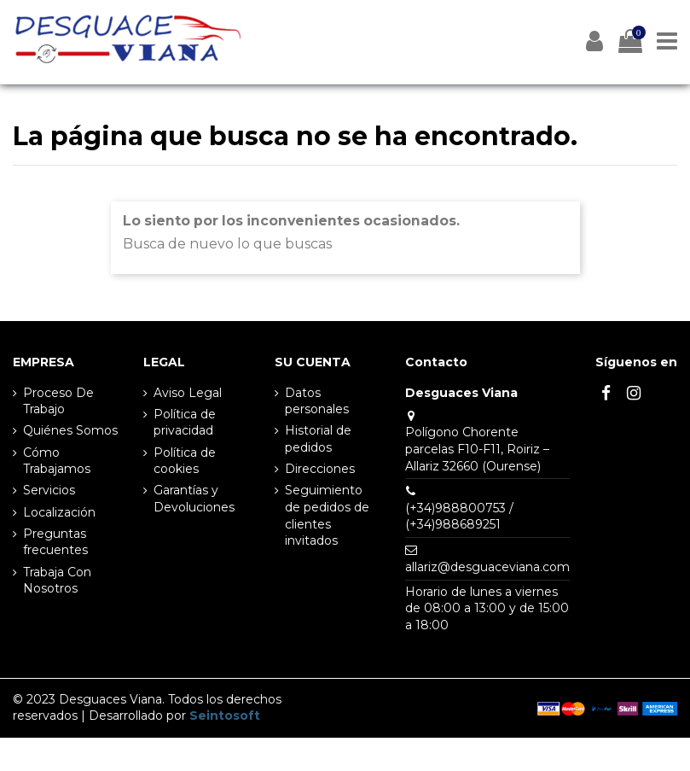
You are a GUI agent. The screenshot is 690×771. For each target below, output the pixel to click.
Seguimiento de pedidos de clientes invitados (327, 515)
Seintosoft (224, 715)
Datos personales (317, 401)
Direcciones (320, 468)
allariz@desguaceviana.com (487, 567)
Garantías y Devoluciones (194, 498)
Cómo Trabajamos (56, 461)
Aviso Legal (188, 392)
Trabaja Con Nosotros (57, 580)
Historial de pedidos (318, 439)
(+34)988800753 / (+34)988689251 (459, 516)
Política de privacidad (185, 422)
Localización (59, 512)
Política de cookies (185, 461)
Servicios (49, 490)
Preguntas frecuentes (55, 542)
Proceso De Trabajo (58, 401)
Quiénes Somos (70, 430)
